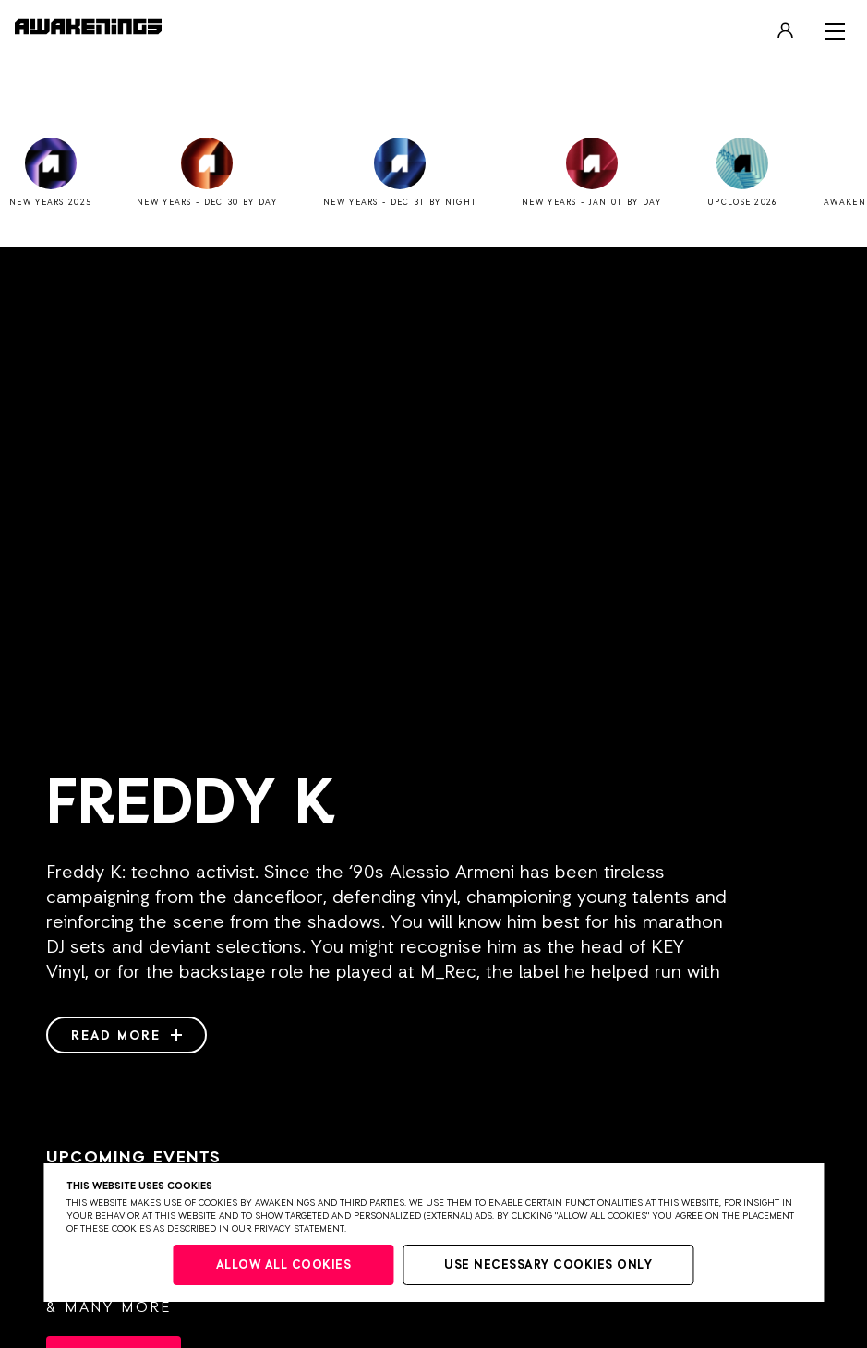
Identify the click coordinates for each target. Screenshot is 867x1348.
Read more (126, 1035)
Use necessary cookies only (548, 1265)
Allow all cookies (284, 1265)
